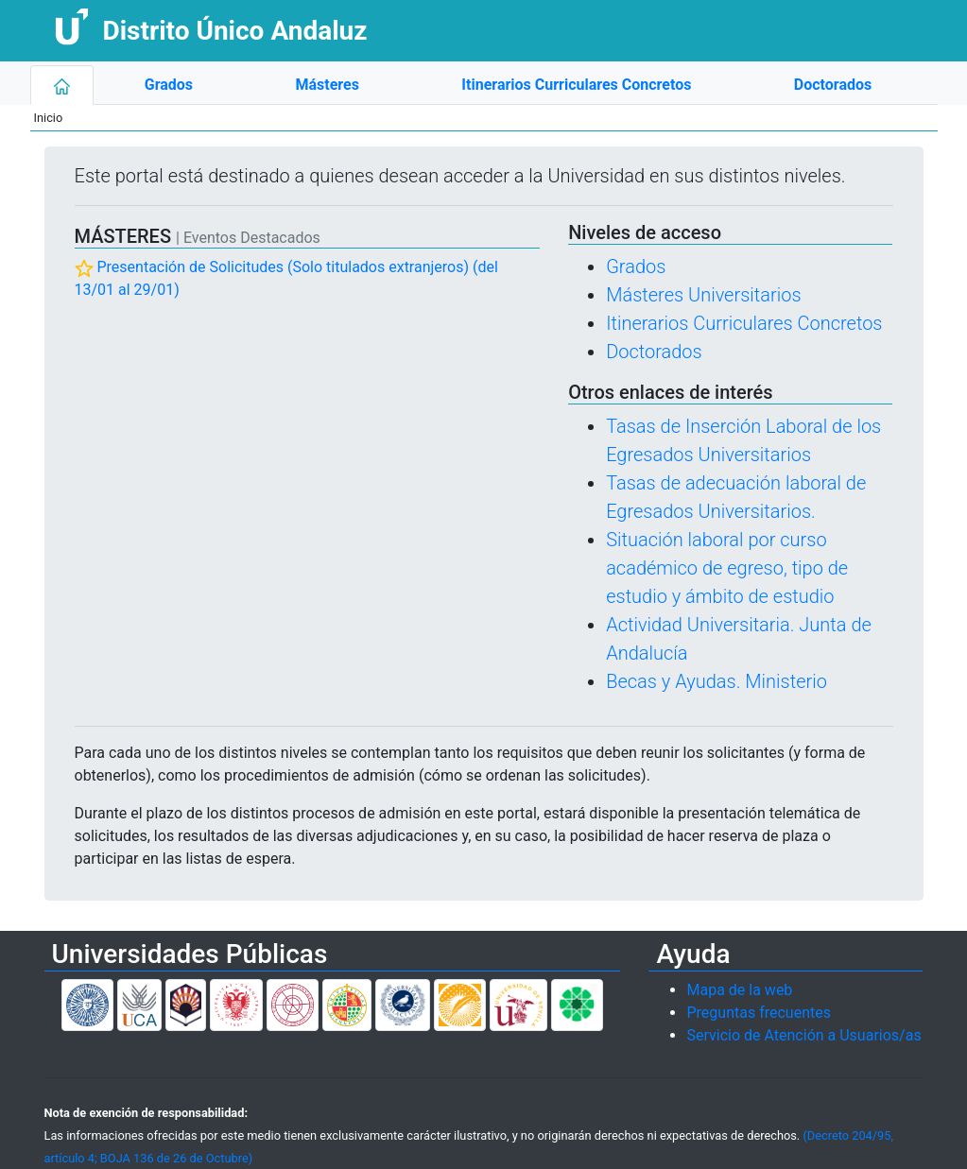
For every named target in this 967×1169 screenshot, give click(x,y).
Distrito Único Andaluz (234, 30)
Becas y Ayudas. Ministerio (716, 681)
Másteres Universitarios (703, 295)
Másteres (326, 85)
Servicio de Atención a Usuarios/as (803, 1035)
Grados (169, 85)
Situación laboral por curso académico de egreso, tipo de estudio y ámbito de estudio (727, 568)
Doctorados (833, 85)
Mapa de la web (739, 990)
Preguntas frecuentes (758, 1013)
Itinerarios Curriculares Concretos (576, 85)
